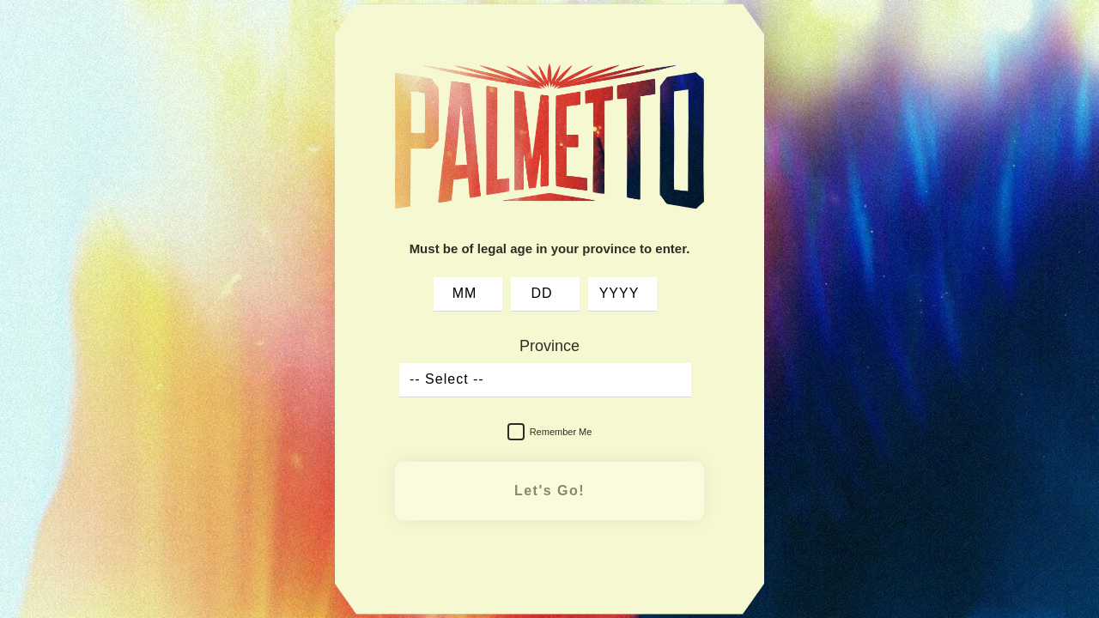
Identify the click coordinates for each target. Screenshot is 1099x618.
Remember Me (549, 431)
